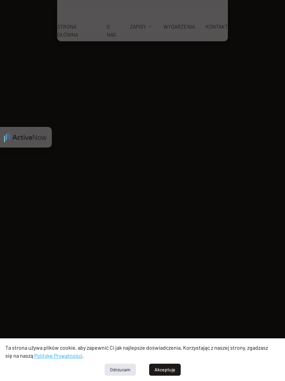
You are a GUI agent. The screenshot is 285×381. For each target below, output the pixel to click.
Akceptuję (164, 369)
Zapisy (141, 26)
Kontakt (217, 26)
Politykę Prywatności (58, 355)
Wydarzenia (179, 26)
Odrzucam (120, 369)
